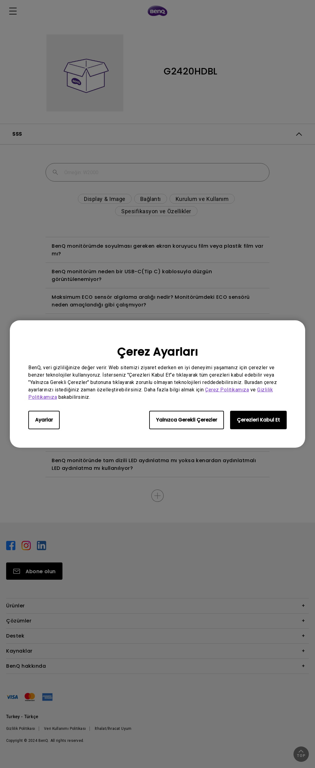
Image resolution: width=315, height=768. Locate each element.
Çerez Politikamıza (227, 390)
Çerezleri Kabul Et (258, 419)
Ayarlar (44, 419)
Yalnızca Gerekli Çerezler (186, 419)
